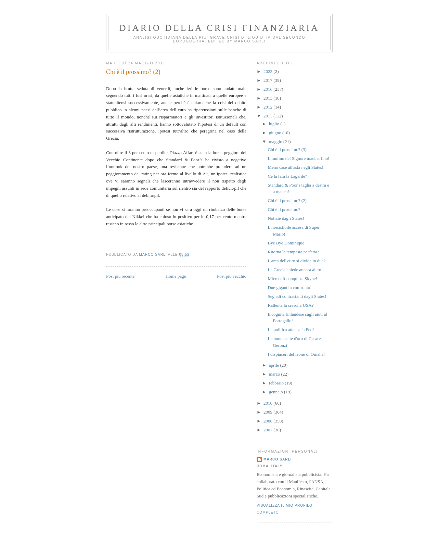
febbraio (277, 383)
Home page (176, 276)
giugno (275, 132)
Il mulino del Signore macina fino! (298, 158)
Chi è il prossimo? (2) (287, 200)
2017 (268, 80)
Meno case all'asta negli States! (295, 167)
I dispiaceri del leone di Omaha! (296, 354)
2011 (268, 115)
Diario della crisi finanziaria (219, 28)
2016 (268, 89)
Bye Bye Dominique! (287, 242)
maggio (276, 141)
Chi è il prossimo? (284, 209)
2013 (268, 98)
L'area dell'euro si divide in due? (296, 260)
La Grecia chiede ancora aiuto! (295, 269)
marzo (275, 374)
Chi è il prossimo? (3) (287, 149)
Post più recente (120, 276)
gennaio (276, 391)
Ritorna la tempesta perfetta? (293, 251)
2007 (268, 429)
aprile (274, 365)
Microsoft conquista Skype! (292, 278)
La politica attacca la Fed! (291, 329)
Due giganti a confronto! (289, 287)
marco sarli (277, 459)
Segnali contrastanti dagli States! (297, 296)
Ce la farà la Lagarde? (287, 176)
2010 (268, 403)
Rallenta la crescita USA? (290, 305)
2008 (268, 421)
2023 (268, 71)
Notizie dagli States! (286, 218)
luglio (275, 123)
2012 (268, 107)
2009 (268, 412)
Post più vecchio (231, 276)
